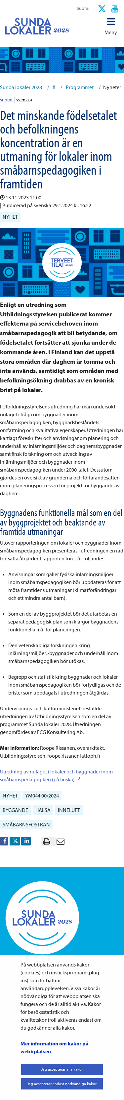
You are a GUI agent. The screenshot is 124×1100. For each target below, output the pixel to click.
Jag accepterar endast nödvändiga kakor (62, 1083)
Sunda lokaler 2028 (21, 87)
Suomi (83, 8)
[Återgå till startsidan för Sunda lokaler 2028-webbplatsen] (37, 26)
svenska (24, 100)
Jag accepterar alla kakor (62, 1069)
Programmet (79, 87)
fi (53, 87)
